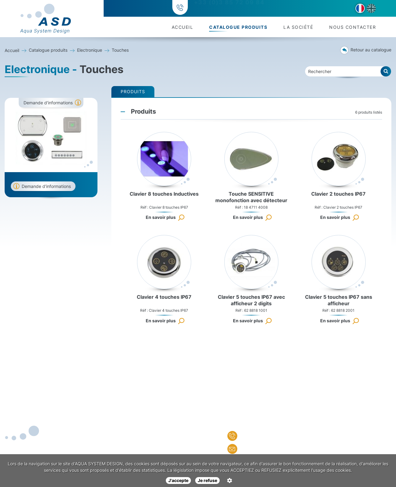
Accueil (182, 27)
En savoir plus (161, 217)
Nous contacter (352, 27)
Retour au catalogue (366, 50)
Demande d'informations (48, 102)
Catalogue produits (238, 27)
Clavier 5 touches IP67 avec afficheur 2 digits (251, 300)
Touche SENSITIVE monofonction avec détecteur (251, 197)
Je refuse (207, 480)
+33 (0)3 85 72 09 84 (228, 8)
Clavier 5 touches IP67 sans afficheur (338, 300)
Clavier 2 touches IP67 (338, 194)
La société (298, 27)
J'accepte (178, 480)
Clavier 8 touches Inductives (164, 194)
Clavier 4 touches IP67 (164, 297)
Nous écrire (249, 449)
